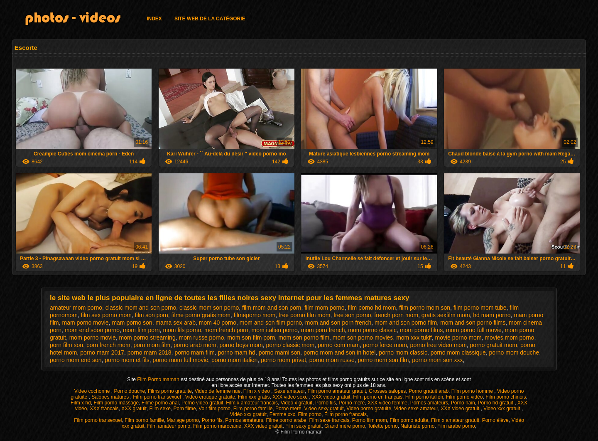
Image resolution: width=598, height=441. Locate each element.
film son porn (151, 315)
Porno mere (352, 403)
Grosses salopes (387, 391)
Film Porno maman (159, 379)
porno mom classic (403, 352)
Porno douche (129, 391)
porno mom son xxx (437, 360)
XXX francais (104, 408)
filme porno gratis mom (201, 315)
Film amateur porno (168, 426)
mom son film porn (251, 337)
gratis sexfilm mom (446, 315)
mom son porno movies (363, 337)
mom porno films (421, 330)
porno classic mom (290, 345)
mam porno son (132, 322)
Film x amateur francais (252, 403)
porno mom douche (514, 352)
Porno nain (463, 403)
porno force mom (385, 345)
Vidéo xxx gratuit (248, 414)
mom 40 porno (217, 322)
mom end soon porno (92, 330)
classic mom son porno (209, 307)
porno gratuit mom (493, 345)
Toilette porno (383, 426)
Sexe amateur (289, 391)
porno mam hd (236, 352)
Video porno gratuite (368, 408)
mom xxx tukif (414, 337)
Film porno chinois (505, 397)
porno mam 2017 (102, 352)
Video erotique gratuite (210, 397)
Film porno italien (424, 397)
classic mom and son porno (140, 307)
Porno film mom (369, 420)
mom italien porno (275, 330)
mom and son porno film (406, 322)
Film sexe (160, 408)
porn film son (66, 345)
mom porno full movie (474, 330)
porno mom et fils (127, 360)
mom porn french (323, 330)
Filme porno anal (160, 403)
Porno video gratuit (202, 403)
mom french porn (226, 330)
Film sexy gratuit (303, 426)
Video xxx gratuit (502, 408)
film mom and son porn (271, 307)
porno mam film (194, 352)
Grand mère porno (344, 426)
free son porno (352, 315)
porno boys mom (241, 345)
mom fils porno (182, 330)
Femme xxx (282, 414)
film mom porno (324, 307)
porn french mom (108, 345)
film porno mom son (424, 307)
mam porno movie (85, 322)
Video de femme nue (218, 391)
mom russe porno (201, 337)
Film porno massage (116, 403)
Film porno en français (377, 397)
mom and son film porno (271, 322)
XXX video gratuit (331, 397)
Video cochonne (92, 391)
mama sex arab (175, 322)
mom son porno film (303, 337)
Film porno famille (253, 408)
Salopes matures (110, 397)
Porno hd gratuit (496, 403)
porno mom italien (234, 360)
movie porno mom (458, 337)
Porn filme (185, 408)
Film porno (310, 414)
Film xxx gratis (254, 397)
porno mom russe (332, 360)
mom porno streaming (147, 337)
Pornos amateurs (429, 403)
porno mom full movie (180, 360)
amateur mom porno (76, 307)
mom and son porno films (472, 322)
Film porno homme (472, 391)
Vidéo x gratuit (297, 403)
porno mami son (279, 352)
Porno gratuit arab (428, 391)
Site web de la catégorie (209, 19)
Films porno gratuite (170, 391)
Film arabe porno (456, 426)
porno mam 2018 (149, 352)
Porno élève (495, 420)
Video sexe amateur (416, 408)
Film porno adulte (409, 420)
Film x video (257, 391)
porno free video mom (438, 345)
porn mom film (152, 345)
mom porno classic (372, 330)
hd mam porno (491, 315)
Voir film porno (214, 408)
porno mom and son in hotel (340, 352)
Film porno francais (345, 414)
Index (154, 19)
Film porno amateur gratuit (337, 391)
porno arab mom (195, 345)
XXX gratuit (134, 408)
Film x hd (81, 403)
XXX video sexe (290, 397)
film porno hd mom (372, 307)
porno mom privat (283, 360)
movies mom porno (509, 337)
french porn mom (396, 315)
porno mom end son (76, 360)
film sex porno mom (106, 315)
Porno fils (325, 403)
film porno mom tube (480, 307)
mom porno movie (92, 337)
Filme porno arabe (286, 420)
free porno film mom (304, 315)
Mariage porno (183, 420)
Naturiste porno (417, 426)
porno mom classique (458, 352)
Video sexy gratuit (323, 408)
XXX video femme (387, 403)
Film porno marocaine (217, 426)
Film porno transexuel (157, 397)
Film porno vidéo (464, 397)
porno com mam (339, 345)
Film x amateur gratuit (455, 420)
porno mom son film (383, 360)
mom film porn (141, 330)
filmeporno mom (254, 315)
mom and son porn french (338, 322)
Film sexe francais (329, 420)
